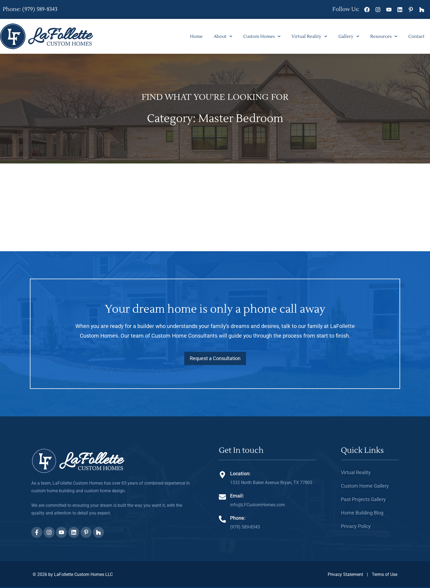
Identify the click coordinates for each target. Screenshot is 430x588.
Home (196, 36)
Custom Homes (262, 36)
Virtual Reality (309, 36)
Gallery (348, 36)
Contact (416, 36)
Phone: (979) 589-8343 (30, 9)
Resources (383, 36)
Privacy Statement (345, 574)
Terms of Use (384, 574)
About (223, 36)
